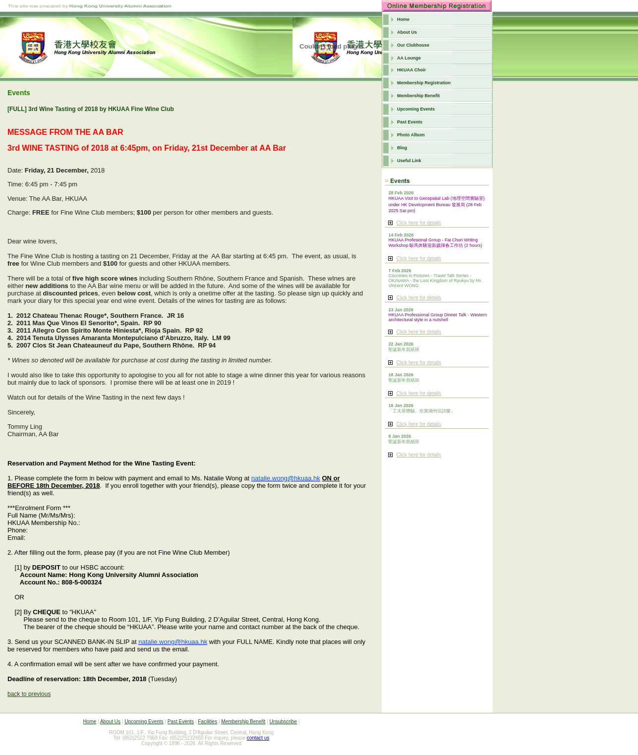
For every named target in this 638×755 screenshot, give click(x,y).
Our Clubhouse (413, 45)
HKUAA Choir (411, 69)
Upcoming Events (416, 109)
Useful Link (409, 160)
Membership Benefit (418, 95)
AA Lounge (409, 58)
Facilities (207, 721)
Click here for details (418, 223)
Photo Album (411, 134)
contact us (258, 738)
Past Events (409, 121)
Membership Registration (424, 82)
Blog (402, 147)
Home (403, 19)
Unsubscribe (283, 721)
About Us (407, 32)
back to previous (29, 694)
